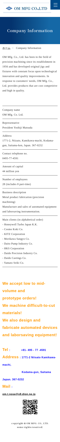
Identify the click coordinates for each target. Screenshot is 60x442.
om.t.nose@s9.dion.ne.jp (19, 394)
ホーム (6, 48)
